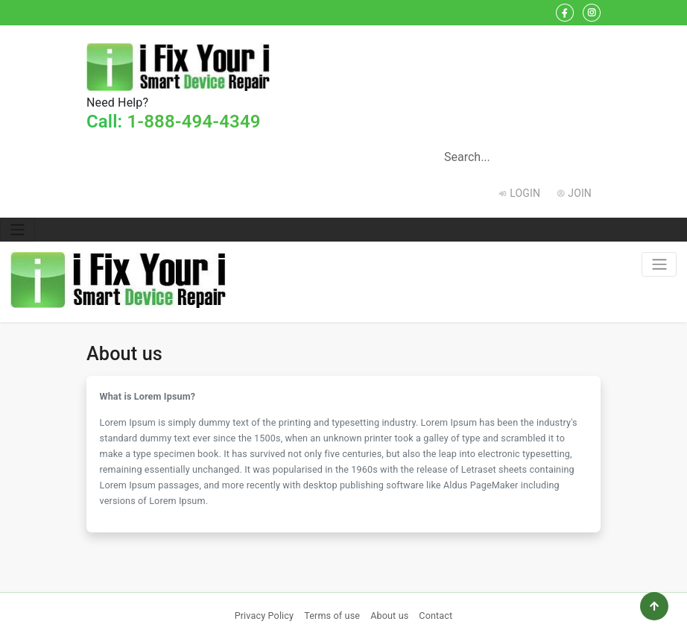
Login (525, 193)
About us (389, 615)
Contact (435, 615)
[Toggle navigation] (17, 230)
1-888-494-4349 (193, 121)
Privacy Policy (264, 615)
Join (580, 193)
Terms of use (332, 615)
